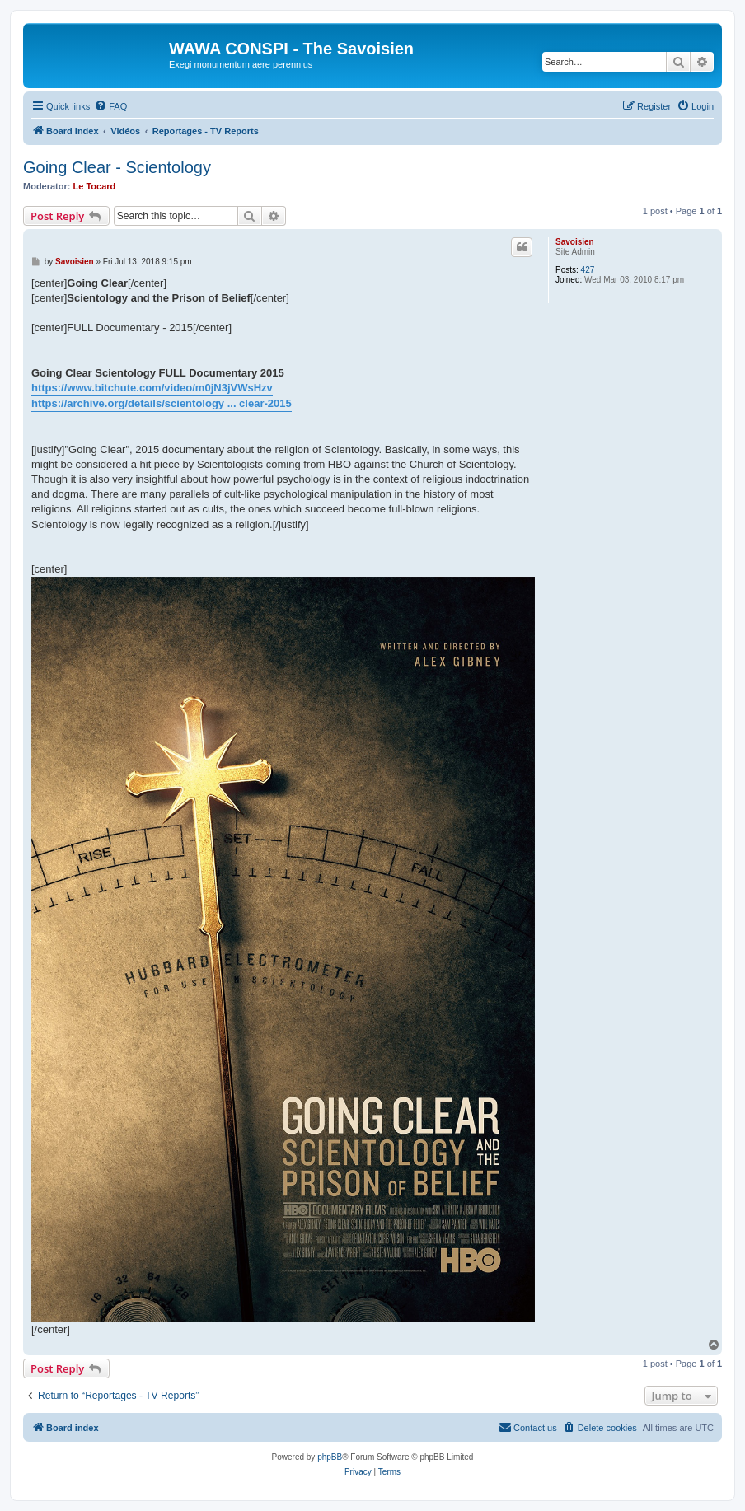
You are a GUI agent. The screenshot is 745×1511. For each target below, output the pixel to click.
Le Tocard (94, 186)
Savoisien (574, 241)
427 (588, 269)
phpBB (329, 1457)
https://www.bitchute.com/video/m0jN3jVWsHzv (152, 387)
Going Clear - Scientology (117, 167)
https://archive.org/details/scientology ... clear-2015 (161, 403)
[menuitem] (110, 106)
